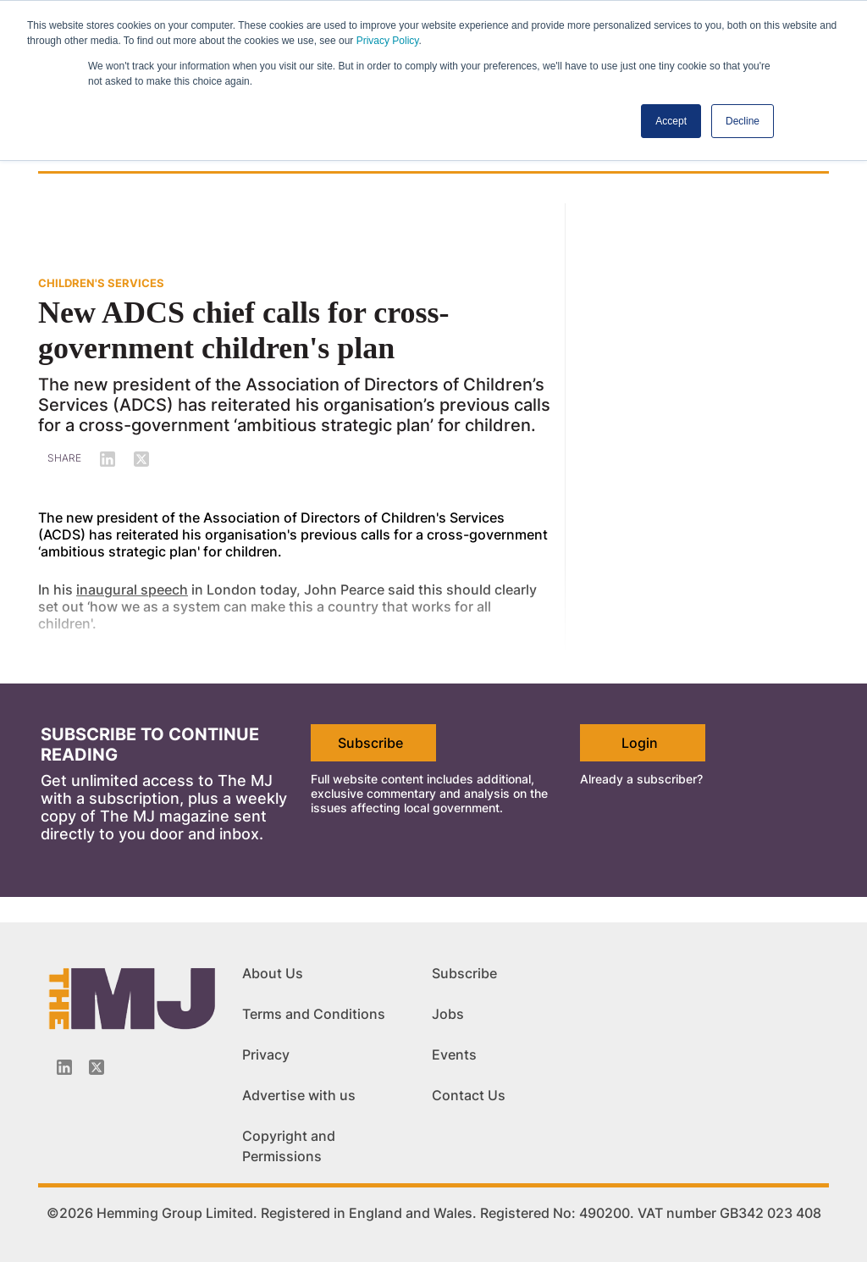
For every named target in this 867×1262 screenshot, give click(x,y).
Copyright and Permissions (288, 1146)
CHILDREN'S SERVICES (101, 283)
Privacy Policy (387, 41)
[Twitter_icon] (96, 1067)
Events (454, 1054)
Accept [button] (671, 121)
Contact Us (468, 1095)
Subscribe (370, 742)
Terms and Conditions (313, 1013)
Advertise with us (299, 1095)
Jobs (448, 1013)
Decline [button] (742, 121)
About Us (272, 973)
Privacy (266, 1054)
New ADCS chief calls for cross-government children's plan (244, 330)
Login (639, 742)
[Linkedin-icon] (64, 1067)
